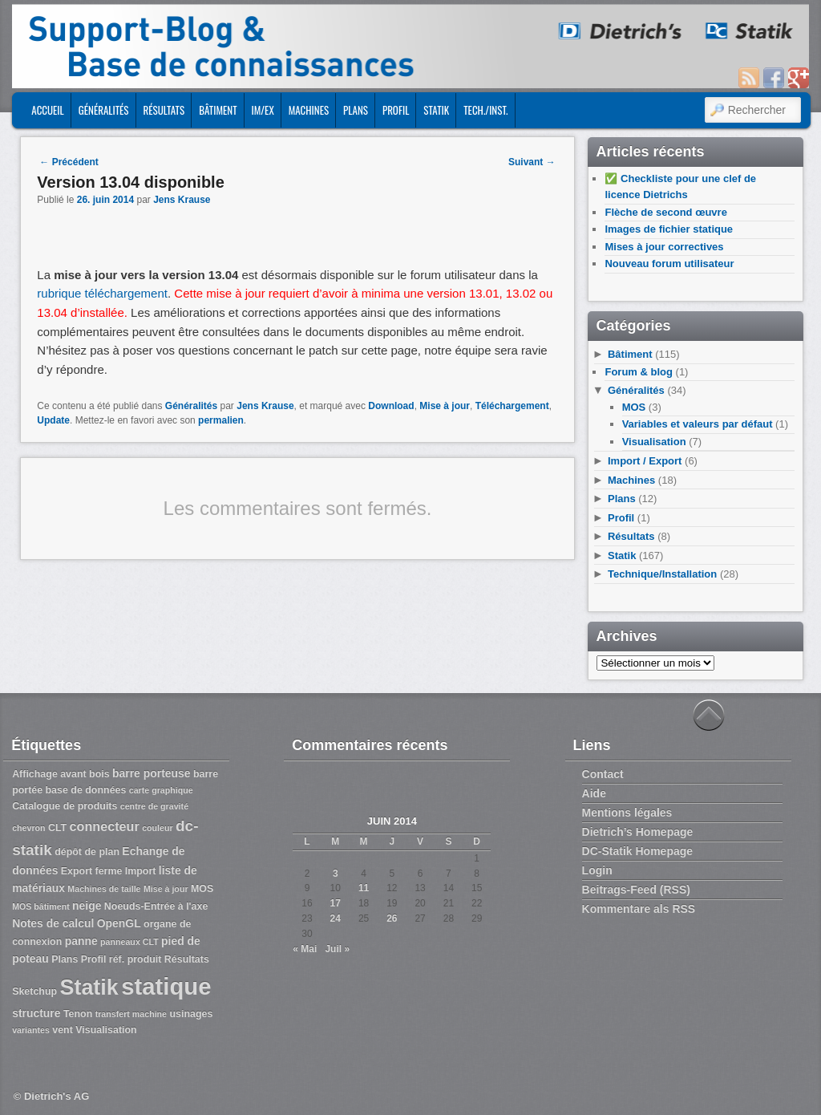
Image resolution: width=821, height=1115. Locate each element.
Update (53, 420)
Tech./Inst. (485, 110)
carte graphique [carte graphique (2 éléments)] (161, 790)
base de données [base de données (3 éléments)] (85, 790)
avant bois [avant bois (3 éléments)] (85, 774)
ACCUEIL (47, 110)
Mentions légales (627, 812)
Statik (436, 110)
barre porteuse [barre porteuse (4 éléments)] (151, 773)
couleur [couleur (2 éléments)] (157, 828)
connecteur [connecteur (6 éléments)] (105, 826)
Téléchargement (512, 406)
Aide (594, 793)
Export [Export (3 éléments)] (76, 871)
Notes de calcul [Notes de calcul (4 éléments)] (53, 923)
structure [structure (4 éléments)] (36, 1013)
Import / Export (644, 461)
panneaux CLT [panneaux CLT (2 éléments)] (129, 942)
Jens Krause (181, 199)
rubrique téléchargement (102, 293)
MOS (634, 407)
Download (391, 406)
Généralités (104, 110)
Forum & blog (639, 372)
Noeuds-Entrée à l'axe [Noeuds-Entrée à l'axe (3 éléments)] (156, 906)
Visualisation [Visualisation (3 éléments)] (106, 1030)
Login (597, 870)
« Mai (305, 949)
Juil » (337, 949)
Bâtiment (218, 110)
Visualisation (654, 442)
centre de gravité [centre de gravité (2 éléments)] (154, 806)
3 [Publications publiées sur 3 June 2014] (335, 873)
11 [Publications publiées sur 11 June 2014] (363, 888)
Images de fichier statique (669, 229)
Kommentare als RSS (639, 908)
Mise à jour (444, 406)
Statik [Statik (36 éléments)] (88, 987)
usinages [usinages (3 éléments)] (190, 1014)
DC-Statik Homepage (637, 851)
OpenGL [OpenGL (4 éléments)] (119, 923)
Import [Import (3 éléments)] (140, 871)
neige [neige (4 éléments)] (86, 905)
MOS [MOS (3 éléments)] (202, 888)
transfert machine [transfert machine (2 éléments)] (131, 1014)
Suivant (532, 162)
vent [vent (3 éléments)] (62, 1030)
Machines (309, 110)
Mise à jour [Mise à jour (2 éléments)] (166, 889)
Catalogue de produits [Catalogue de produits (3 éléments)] (64, 806)
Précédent (68, 162)
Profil (395, 110)
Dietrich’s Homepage (638, 831)
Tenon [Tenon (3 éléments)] (77, 1014)
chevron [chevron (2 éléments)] (28, 828)
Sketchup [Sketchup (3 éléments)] (34, 991)
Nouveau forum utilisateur (669, 263)
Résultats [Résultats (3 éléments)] (186, 959)
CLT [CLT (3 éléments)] (57, 827)
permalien (221, 420)
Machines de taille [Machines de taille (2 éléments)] (103, 889)
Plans (355, 110)
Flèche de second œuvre (665, 212)
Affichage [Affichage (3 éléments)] (35, 774)
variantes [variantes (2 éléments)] (31, 1030)
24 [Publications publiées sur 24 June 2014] (335, 918)
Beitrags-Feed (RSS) (636, 889)
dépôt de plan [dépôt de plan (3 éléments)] (87, 852)
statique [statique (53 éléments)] (166, 986)
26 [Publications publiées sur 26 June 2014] (391, 918)
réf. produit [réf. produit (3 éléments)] (135, 959)
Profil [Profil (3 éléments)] (94, 959)
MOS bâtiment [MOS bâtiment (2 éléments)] (41, 906)
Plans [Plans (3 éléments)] (64, 959)
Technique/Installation (662, 574)
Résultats (164, 110)
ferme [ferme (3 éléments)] (109, 871)
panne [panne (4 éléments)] (81, 941)
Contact (603, 774)
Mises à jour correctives (664, 247)
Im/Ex (263, 110)
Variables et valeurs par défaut (697, 424)
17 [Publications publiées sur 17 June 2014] (335, 903)
